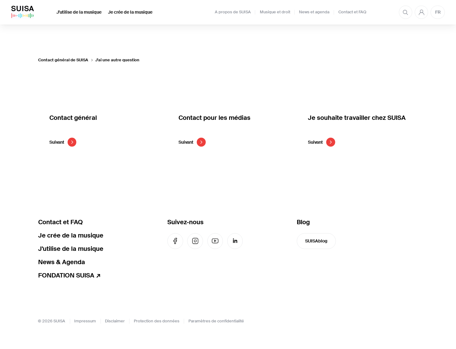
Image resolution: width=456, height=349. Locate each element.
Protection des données (156, 321)
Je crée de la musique (130, 12)
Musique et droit (275, 12)
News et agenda (314, 12)
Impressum (85, 321)
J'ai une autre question (117, 60)
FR (437, 12)
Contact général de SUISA (63, 60)
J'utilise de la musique (79, 12)
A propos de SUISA (233, 12)
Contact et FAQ (352, 12)
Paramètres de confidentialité (216, 321)
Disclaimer (115, 321)
